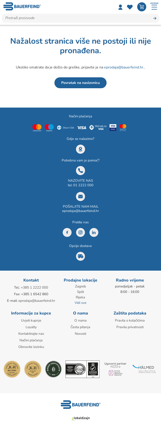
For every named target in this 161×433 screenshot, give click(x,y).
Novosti (80, 333)
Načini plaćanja (31, 340)
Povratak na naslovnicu (80, 82)
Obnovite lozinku (31, 347)
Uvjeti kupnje (31, 320)
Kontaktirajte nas (31, 333)
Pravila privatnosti (130, 327)
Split (80, 292)
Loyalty (31, 327)
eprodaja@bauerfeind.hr (80, 211)
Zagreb (80, 286)
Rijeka (80, 297)
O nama (80, 320)
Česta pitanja (80, 327)
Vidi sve (80, 302)
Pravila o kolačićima (130, 320)
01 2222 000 (83, 185)
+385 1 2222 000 (34, 287)
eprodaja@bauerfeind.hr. (124, 67)
